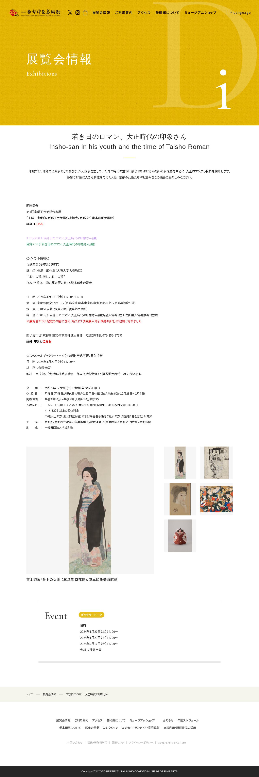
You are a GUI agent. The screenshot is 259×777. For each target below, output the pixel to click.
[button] (239, 12)
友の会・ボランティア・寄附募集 (140, 728)
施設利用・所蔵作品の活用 (179, 728)
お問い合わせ (75, 742)
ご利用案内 (124, 12)
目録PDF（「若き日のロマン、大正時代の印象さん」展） (61, 244)
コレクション (110, 728)
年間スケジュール (188, 720)
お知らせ (168, 720)
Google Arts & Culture (172, 742)
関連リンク (118, 742)
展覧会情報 (101, 12)
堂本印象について (70, 728)
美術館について (168, 12)
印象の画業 (92, 728)
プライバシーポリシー (141, 742)
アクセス (144, 12)
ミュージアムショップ (201, 12)
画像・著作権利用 (97, 742)
